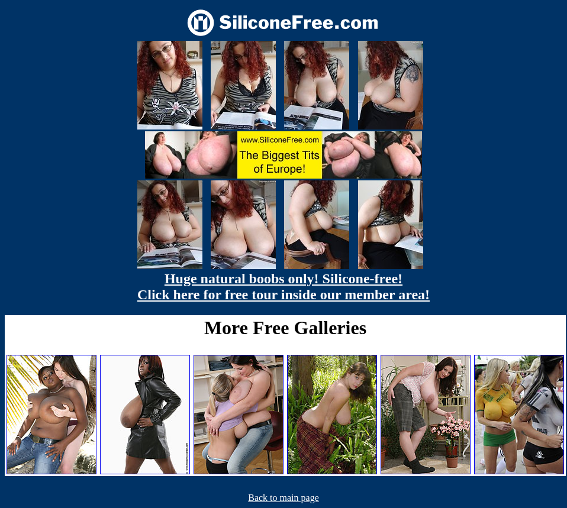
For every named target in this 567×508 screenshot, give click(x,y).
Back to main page (283, 498)
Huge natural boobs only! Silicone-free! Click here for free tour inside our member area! (283, 286)
